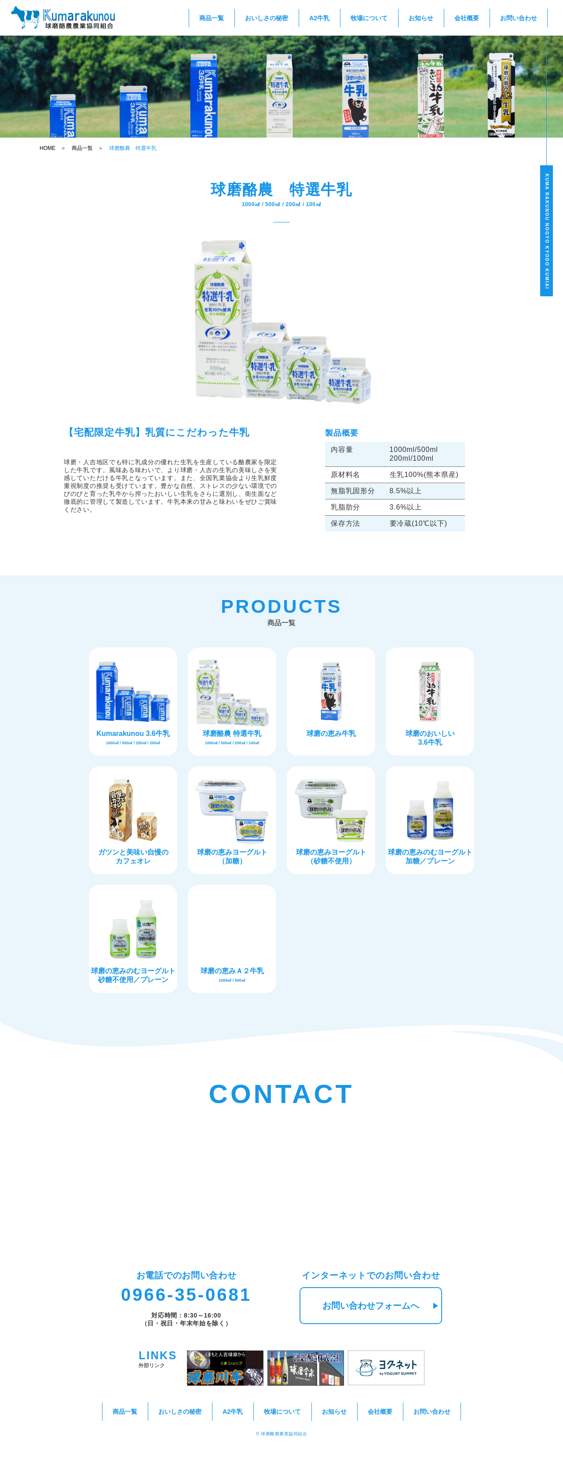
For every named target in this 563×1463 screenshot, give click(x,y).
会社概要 (466, 18)
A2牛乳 (319, 18)
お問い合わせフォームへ (380, 1305)
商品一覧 (211, 18)
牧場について (369, 18)
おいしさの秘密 (266, 18)
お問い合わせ (518, 18)
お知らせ (421, 18)
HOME (47, 148)
